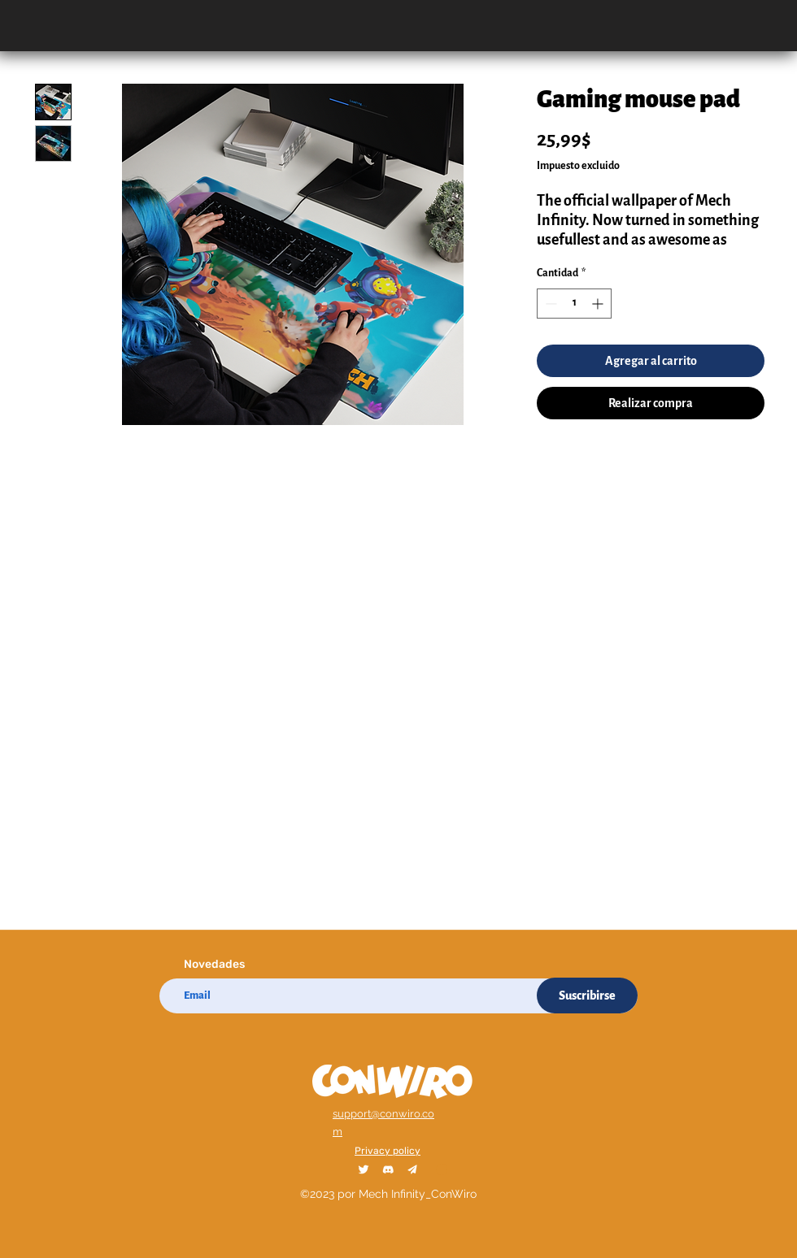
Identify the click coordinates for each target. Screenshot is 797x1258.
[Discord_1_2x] (388, 1169)
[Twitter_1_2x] (363, 1169)
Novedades (214, 964)
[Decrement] (549, 303)
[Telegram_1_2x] (412, 1169)
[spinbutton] (574, 303)
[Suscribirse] (587, 995)
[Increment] (599, 303)
